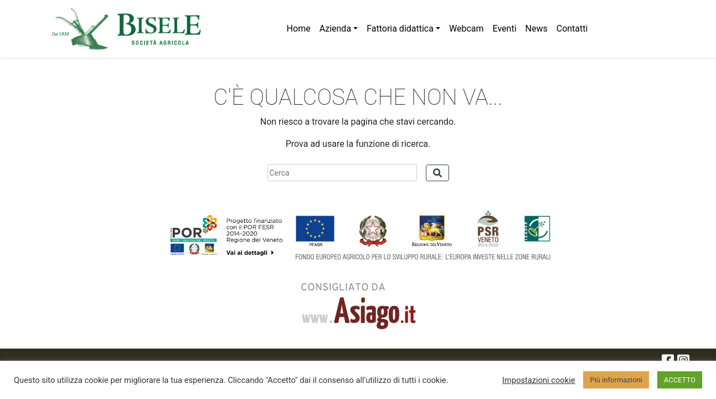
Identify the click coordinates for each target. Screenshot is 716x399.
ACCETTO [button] (680, 380)
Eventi (505, 28)
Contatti (572, 28)
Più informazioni (616, 380)
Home (299, 28)
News (537, 28)
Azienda (335, 28)
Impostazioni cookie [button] (538, 380)
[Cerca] (342, 172)
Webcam (466, 28)
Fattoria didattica (400, 28)
